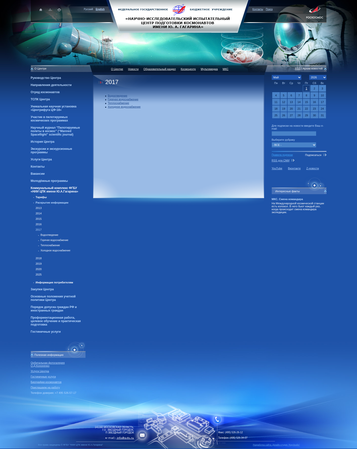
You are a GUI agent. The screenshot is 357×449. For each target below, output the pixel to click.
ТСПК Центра (40, 99)
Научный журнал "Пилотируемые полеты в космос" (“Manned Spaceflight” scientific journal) (55, 131)
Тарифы (41, 197)
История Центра (42, 141)
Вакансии (38, 173)
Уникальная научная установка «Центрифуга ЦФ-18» (54, 108)
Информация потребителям (54, 282)
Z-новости (312, 168)
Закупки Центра (42, 289)
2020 (39, 269)
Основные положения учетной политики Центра (53, 298)
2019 (39, 263)
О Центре (117, 69)
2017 (39, 229)
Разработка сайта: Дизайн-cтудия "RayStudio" (276, 445)
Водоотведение (49, 235)
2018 (39, 258)
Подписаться (313, 155)
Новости (133, 69)
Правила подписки (282, 155)
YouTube (277, 168)
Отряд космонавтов (45, 92)
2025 (39, 274)
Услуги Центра (41, 159)
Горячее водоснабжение (54, 240)
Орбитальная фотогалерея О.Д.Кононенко (48, 364)
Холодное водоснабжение (55, 250)
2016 (39, 224)
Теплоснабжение (50, 245)
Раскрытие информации (52, 202)
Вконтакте (294, 168)
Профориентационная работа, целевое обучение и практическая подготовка (56, 321)
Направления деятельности (51, 85)
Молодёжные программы (49, 181)
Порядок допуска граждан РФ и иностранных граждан (54, 308)
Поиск (269, 9)
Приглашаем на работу (45, 387)
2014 (39, 213)
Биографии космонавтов (46, 381)
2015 (39, 218)
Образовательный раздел (159, 69)
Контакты (258, 9)
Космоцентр (188, 69)
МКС (225, 69)
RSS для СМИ (280, 160)
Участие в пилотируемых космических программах (49, 118)
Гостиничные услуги (46, 331)
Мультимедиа (209, 69)
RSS (298, 68)
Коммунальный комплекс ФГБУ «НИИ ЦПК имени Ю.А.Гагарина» (54, 189)
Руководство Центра (46, 78)
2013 (39, 208)
